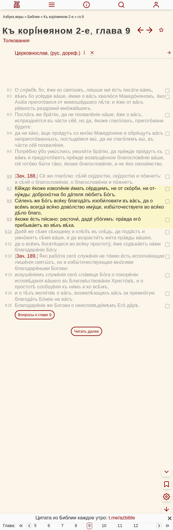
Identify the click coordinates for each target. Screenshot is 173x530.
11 (119, 526)
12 (135, 526)
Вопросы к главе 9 (34, 315)
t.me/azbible (122, 518)
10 (104, 526)
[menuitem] (16, 4)
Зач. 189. (26, 256)
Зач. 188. (26, 176)
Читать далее (86, 331)
